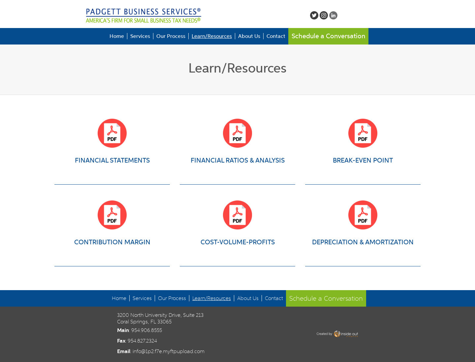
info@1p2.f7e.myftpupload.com (169, 351)
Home (117, 36)
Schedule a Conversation (328, 36)
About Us (249, 36)
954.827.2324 (142, 341)
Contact (276, 36)
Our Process (170, 36)
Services (140, 36)
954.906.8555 (146, 330)
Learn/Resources (212, 36)
